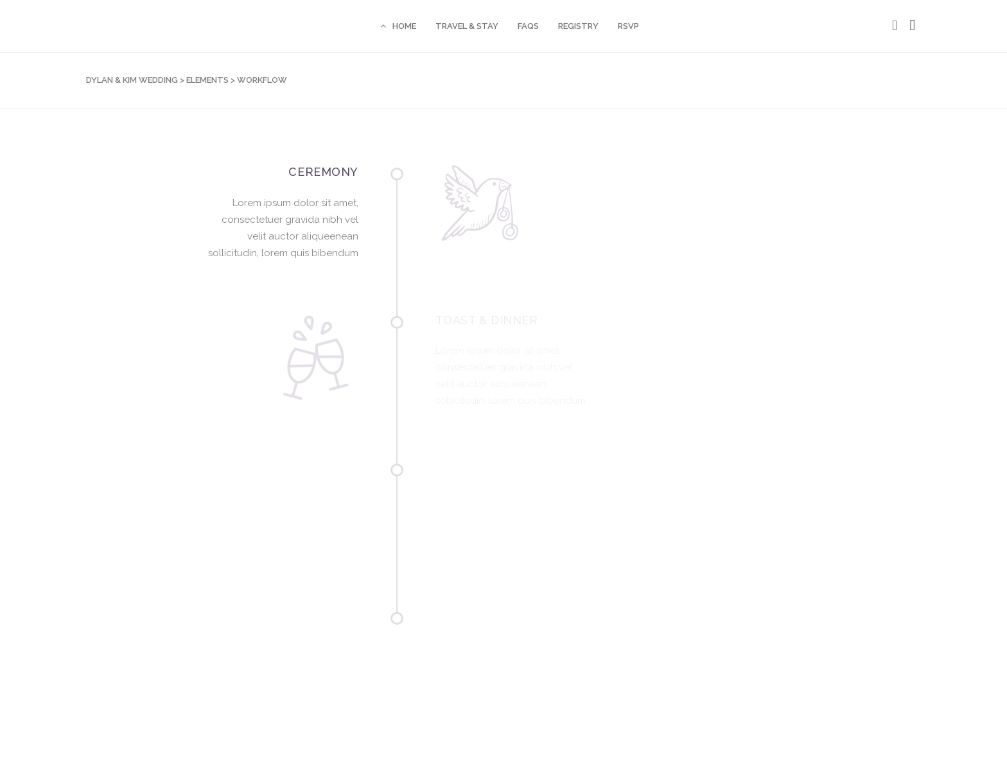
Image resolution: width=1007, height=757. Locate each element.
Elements (207, 80)
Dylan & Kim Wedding (132, 80)
